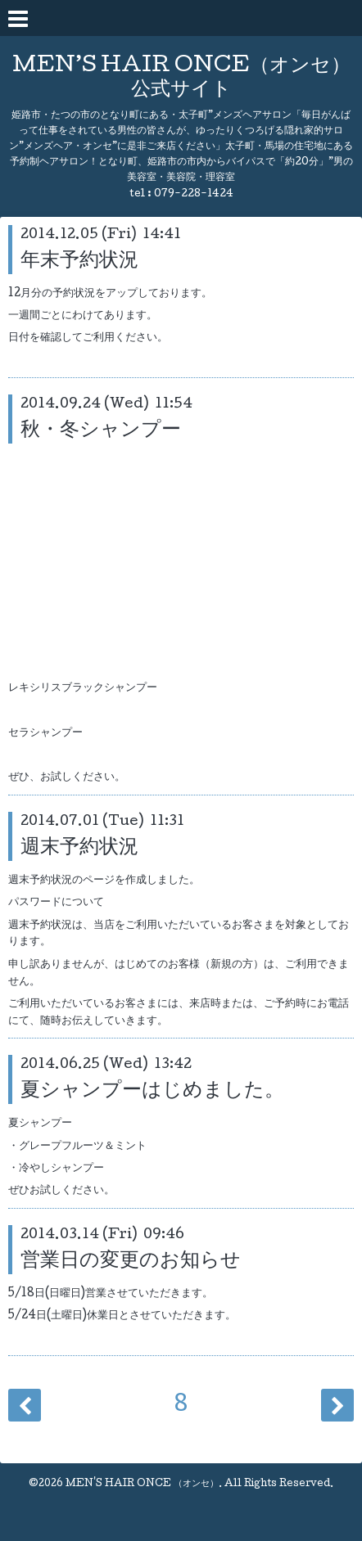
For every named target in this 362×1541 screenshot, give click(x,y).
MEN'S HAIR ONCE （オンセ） (142, 1484)
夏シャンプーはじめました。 (152, 1091)
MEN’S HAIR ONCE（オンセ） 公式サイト (181, 78)
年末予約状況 (79, 261)
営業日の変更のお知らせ (130, 1261)
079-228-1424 (193, 194)
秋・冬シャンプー (100, 431)
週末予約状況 (79, 848)
